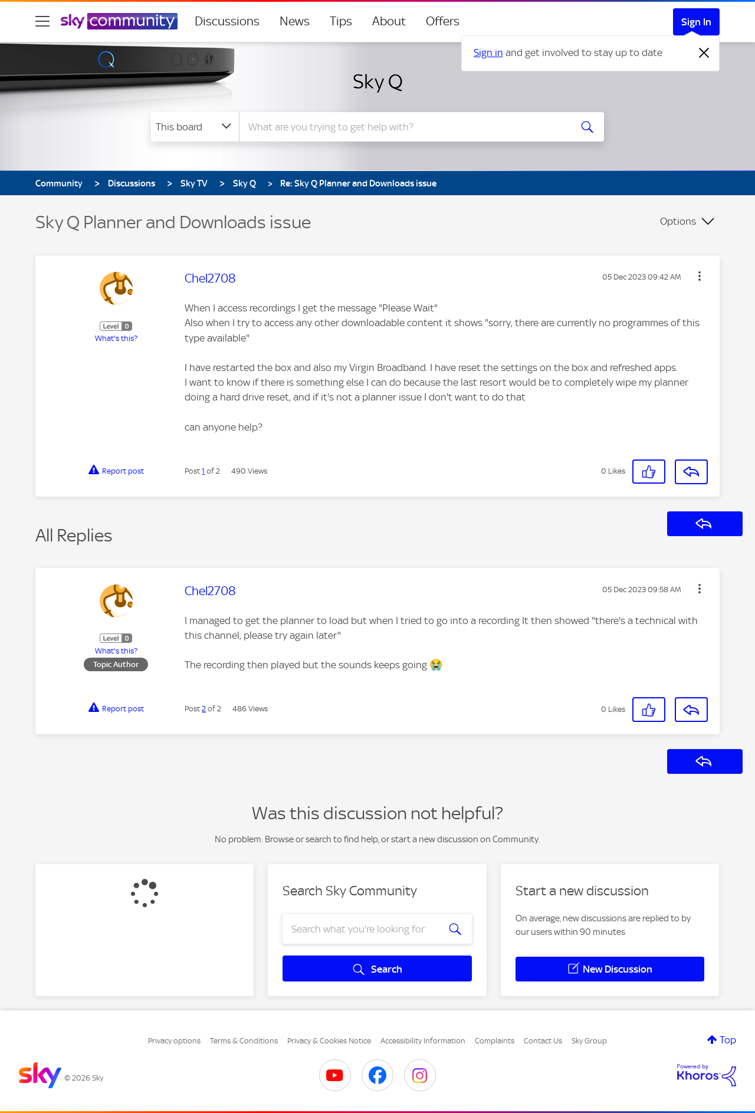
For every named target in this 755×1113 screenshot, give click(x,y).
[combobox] (403, 127)
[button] (699, 276)
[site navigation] (42, 21)
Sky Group (589, 1040)
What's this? (116, 338)
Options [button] (678, 221)
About (389, 21)
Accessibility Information (422, 1040)
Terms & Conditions (244, 1040)
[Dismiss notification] (704, 53)
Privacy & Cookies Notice (329, 1040)
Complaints (494, 1040)
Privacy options (174, 1040)
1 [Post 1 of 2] (203, 471)
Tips (341, 21)
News (295, 21)
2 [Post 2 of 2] (204, 708)
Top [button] (728, 1040)
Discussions (227, 21)
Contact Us (543, 1040)
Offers (442, 21)
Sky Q (378, 81)
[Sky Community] (119, 21)
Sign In (696, 22)
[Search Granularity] (195, 127)
